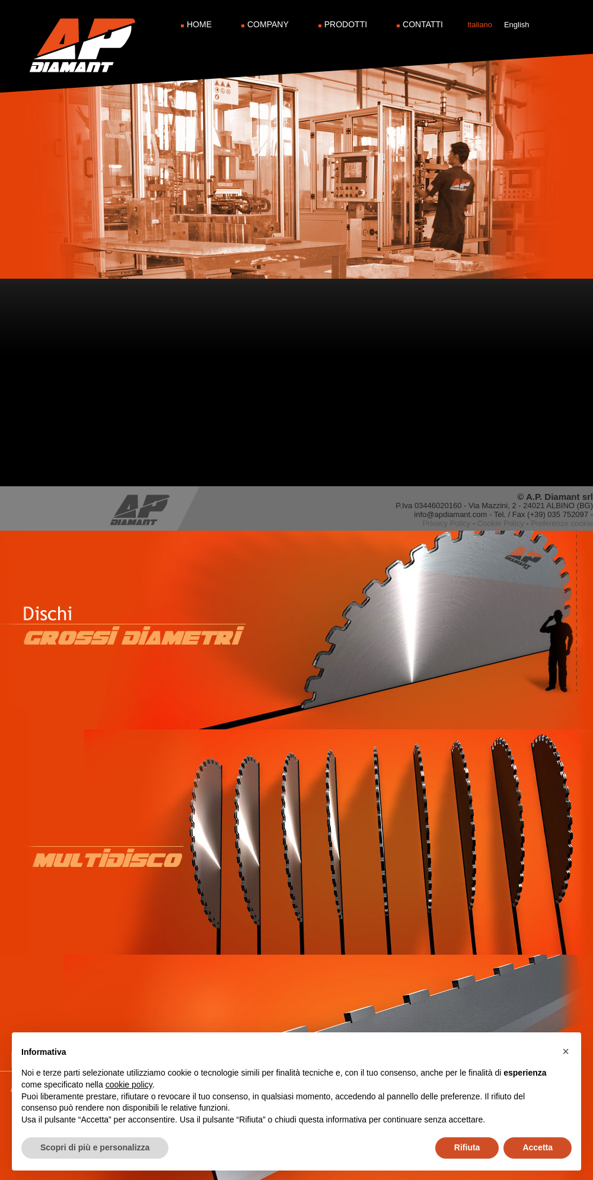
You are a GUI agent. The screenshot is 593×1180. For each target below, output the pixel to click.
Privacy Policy (446, 523)
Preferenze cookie (562, 523)
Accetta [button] (537, 1147)
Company (268, 24)
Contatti (423, 24)
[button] (565, 1051)
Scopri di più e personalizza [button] (94, 1147)
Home (199, 24)
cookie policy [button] (129, 1084)
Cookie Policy (500, 523)
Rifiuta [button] (467, 1147)
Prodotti (345, 24)
